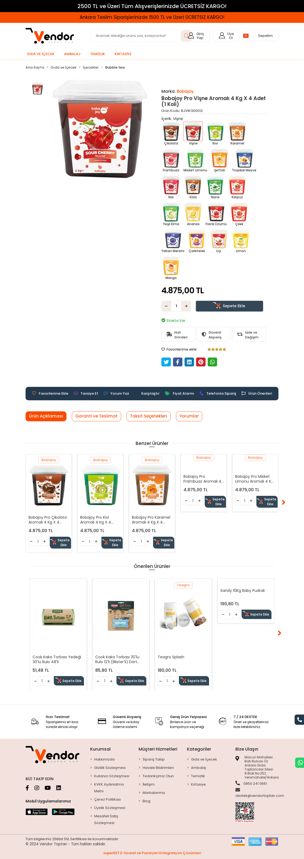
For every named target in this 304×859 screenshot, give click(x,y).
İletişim (149, 784)
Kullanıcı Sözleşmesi (111, 776)
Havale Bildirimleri (158, 767)
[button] (261, 35)
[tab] (46, 416)
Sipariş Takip (154, 759)
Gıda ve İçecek (204, 759)
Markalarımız (154, 792)
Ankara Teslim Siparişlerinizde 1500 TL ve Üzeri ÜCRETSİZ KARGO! (152, 17)
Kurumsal (100, 749)
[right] (283, 503)
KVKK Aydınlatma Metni (109, 788)
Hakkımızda (104, 759)
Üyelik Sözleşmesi (109, 807)
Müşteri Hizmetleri (158, 749)
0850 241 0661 (251, 783)
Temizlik (198, 776)
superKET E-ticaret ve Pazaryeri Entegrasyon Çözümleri (152, 853)
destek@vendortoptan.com (259, 792)
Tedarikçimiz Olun (158, 776)
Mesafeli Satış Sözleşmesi (106, 819)
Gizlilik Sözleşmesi (110, 767)
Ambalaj (198, 767)
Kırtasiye (198, 784)
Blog (146, 801)
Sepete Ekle (229, 306)
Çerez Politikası (107, 799)
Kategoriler (199, 749)
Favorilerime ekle (179, 349)
